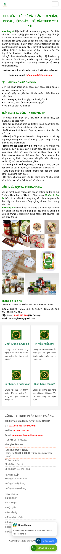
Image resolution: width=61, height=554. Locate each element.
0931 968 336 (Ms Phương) (22, 425)
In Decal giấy (11, 512)
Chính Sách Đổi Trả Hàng (17, 469)
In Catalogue (11, 502)
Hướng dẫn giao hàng (15, 488)
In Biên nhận (11, 498)
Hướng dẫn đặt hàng (15, 483)
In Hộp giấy (10, 507)
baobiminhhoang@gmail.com (27, 435)
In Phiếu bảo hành (14, 517)
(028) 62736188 (21, 430)
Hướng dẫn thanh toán (16, 478)
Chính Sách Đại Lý (14, 464)
